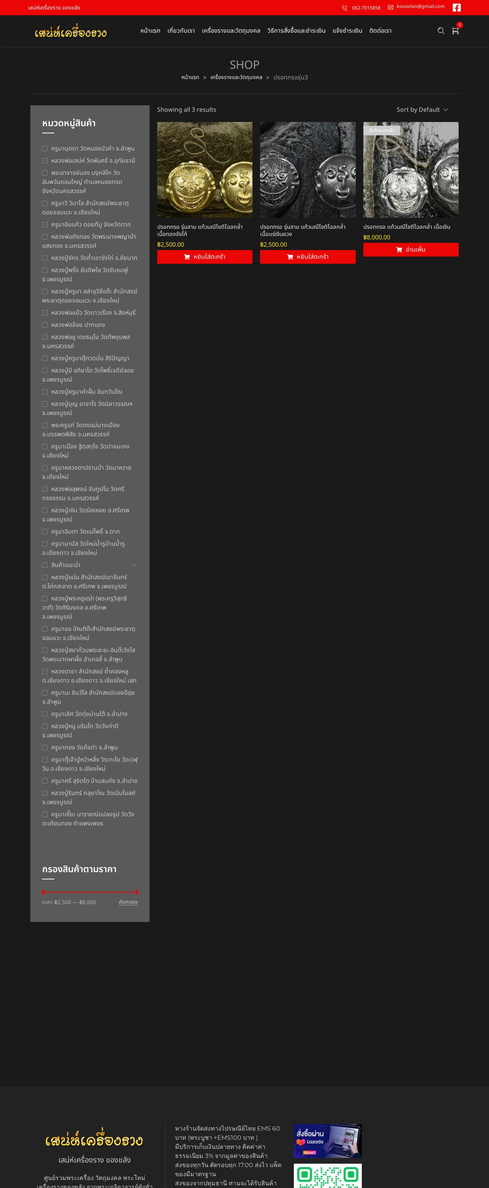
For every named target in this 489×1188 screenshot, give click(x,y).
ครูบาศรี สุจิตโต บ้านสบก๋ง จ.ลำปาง (94, 784)
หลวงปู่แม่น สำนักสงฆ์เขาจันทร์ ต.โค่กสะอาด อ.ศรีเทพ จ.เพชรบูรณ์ (84, 586)
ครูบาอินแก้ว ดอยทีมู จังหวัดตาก (91, 228)
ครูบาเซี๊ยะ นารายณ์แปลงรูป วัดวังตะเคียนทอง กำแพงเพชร (88, 823)
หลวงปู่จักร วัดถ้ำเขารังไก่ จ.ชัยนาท (94, 261)
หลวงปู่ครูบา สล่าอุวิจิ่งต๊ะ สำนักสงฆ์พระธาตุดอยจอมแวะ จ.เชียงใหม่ (89, 300)
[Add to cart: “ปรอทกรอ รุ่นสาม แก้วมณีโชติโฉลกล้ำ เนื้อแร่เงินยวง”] (307, 264)
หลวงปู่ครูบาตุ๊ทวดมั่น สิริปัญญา (90, 362)
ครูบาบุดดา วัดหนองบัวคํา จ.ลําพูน (93, 152)
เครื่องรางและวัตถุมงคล (237, 81)
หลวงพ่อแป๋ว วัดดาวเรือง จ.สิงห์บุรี (93, 316)
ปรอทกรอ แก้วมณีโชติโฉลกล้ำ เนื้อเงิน (406, 236)
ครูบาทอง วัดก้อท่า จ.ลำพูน (84, 751)
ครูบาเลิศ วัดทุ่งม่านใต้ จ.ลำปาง (89, 717)
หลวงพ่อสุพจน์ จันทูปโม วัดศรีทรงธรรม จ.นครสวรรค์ (83, 497)
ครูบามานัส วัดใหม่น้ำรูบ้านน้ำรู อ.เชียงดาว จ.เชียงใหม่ (83, 552)
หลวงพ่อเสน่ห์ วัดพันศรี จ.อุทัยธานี (93, 164)
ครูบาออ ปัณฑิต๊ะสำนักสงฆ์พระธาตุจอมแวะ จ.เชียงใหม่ (88, 637)
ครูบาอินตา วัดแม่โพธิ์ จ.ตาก (85, 535)
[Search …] (441, 32)
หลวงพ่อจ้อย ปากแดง (78, 328)
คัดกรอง (128, 906)
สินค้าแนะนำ (65, 568)
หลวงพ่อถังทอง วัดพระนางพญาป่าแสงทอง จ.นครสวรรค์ (89, 245)
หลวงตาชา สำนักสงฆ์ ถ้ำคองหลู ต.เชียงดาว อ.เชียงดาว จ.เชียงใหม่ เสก (89, 680)
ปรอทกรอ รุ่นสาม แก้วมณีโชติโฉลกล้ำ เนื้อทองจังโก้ (200, 236)
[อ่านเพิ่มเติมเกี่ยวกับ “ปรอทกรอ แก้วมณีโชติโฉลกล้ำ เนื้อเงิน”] (411, 259)
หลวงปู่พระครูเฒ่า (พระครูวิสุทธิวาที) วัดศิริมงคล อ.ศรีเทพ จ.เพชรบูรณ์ (84, 611)
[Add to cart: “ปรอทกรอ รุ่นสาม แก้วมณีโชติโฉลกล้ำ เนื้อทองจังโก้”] (204, 262)
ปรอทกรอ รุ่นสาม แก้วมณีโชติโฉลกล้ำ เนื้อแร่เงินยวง (302, 237)
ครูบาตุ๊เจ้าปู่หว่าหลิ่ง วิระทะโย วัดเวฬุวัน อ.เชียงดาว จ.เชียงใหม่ (90, 768)
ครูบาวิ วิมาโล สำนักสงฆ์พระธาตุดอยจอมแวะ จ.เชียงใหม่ (85, 212)
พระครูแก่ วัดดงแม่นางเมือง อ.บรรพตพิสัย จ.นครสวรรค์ (81, 434)
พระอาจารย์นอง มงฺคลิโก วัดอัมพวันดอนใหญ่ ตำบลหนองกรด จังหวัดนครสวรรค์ (82, 186)
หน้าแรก (187, 81)
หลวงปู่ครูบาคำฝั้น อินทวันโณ (87, 395)
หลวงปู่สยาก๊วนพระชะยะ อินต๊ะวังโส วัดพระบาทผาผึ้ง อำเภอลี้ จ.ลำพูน (88, 658)
